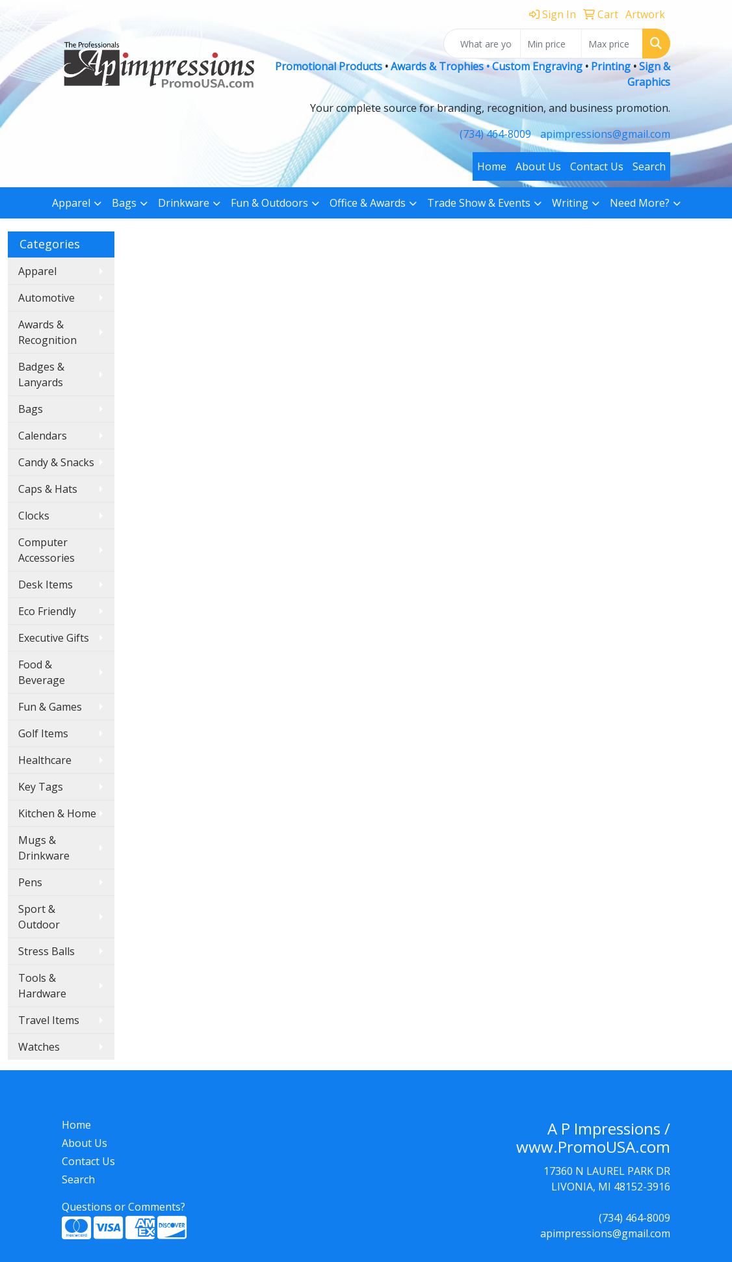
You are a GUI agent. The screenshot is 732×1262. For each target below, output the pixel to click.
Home (491, 166)
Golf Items (43, 733)
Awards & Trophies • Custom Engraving (486, 66)
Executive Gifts (53, 638)
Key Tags (40, 787)
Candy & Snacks (56, 462)
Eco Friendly (47, 611)
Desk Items (45, 584)
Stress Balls (46, 951)
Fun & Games (50, 707)
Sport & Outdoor (39, 917)
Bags (124, 203)
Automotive (46, 298)
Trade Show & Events (478, 203)
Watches (39, 1047)
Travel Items (48, 1020)
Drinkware (183, 203)
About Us (538, 166)
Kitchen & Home (57, 813)
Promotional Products (330, 66)
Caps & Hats (47, 489)
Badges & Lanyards (41, 374)
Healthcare (45, 760)
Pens (30, 882)
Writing (570, 203)
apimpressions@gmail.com (605, 134)
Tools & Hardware (42, 986)
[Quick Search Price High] (612, 44)
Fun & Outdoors (269, 203)
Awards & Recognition (47, 332)
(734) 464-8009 (495, 134)
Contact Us (596, 166)
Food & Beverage (41, 672)
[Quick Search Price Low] (551, 44)
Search (649, 166)
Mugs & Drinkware (44, 848)
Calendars (42, 435)
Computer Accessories (46, 550)
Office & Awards (368, 203)
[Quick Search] (482, 44)
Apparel (71, 203)
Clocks (33, 515)
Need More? (640, 203)
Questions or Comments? (123, 1207)
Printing (611, 66)
